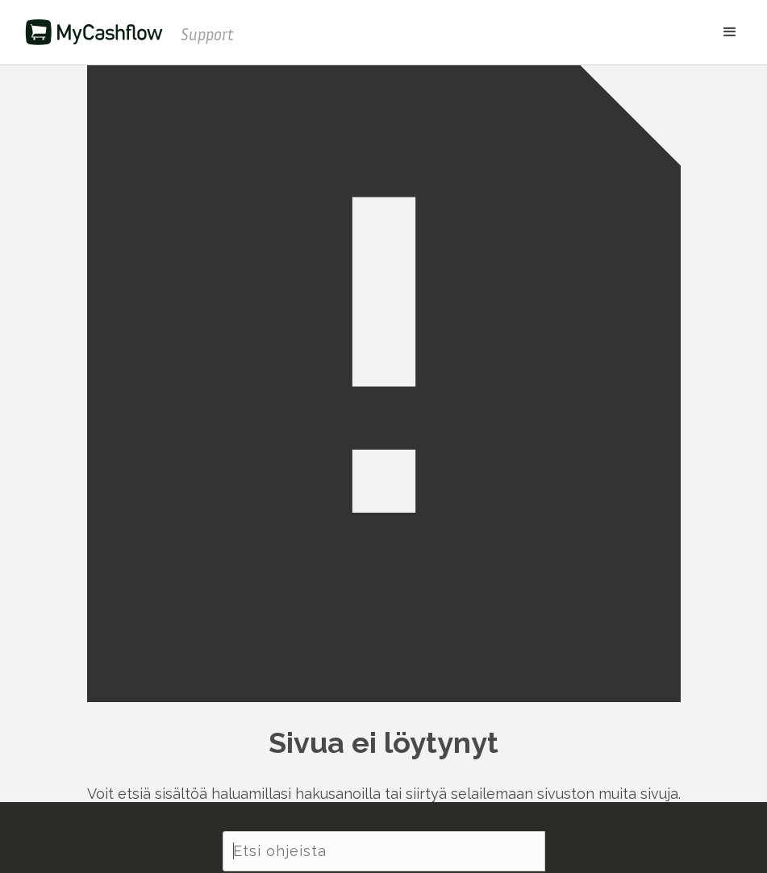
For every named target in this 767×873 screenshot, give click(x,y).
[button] (494, 32)
